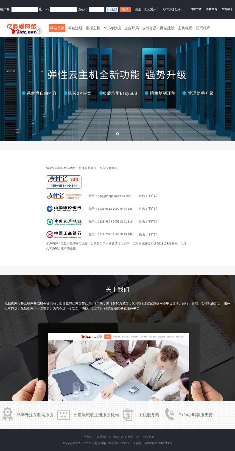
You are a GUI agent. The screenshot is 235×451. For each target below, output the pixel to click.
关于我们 (86, 436)
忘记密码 (151, 9)
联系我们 (102, 436)
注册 (138, 9)
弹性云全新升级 (117, 85)
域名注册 (75, 28)
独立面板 (148, 436)
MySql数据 (112, 28)
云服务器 (149, 28)
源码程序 (203, 28)
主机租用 (185, 28)
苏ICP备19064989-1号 (158, 443)
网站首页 (57, 28)
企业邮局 (131, 28)
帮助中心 (133, 436)
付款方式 (117, 436)
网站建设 (167, 28)
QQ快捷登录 (172, 9)
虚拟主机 (93, 28)
